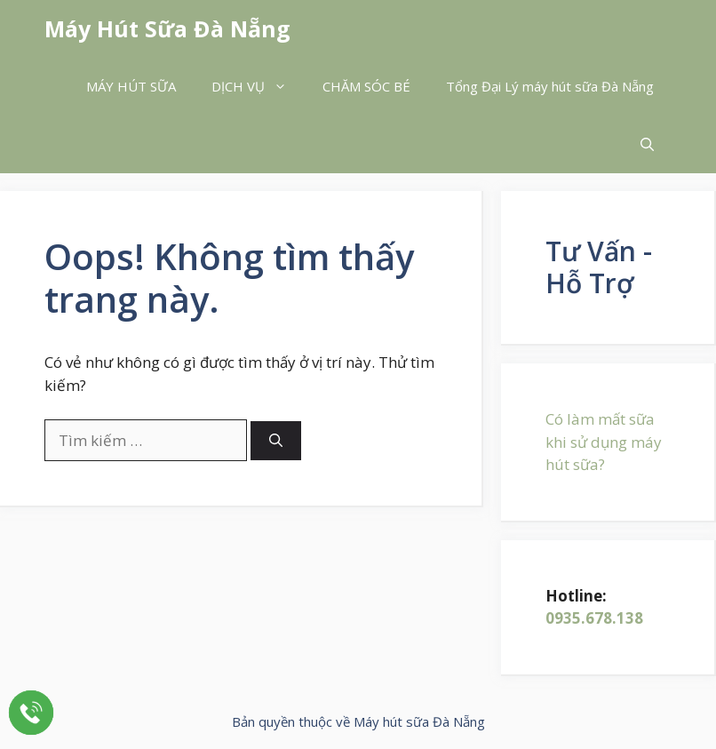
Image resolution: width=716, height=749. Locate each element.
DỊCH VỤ (258, 87)
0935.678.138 (594, 618)
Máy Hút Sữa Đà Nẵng (167, 28)
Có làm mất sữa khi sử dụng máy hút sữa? (603, 441)
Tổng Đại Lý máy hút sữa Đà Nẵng (550, 86)
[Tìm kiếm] (276, 441)
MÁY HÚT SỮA (131, 86)
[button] (647, 144)
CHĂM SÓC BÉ (366, 86)
